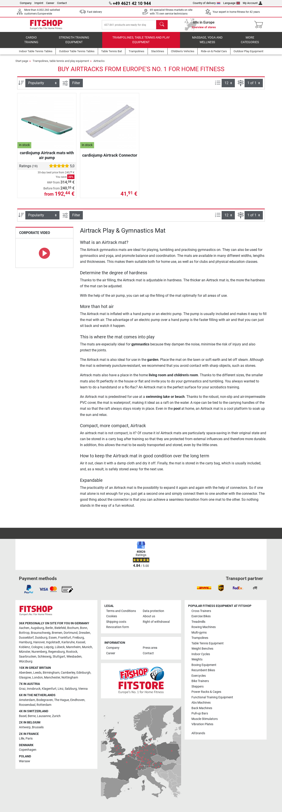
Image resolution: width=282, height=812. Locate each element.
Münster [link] (24, 652)
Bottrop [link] (24, 633)
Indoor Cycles (200, 654)
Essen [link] (53, 638)
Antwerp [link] (25, 727)
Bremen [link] (57, 633)
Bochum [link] (73, 628)
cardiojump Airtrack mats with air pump (47, 158)
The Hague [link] (61, 700)
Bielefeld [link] (60, 628)
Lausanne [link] (44, 716)
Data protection (153, 611)
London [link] (37, 677)
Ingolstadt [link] (53, 642)
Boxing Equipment (203, 665)
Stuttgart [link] (59, 656)
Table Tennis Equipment (207, 643)
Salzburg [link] (71, 689)
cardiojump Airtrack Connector (109, 158)
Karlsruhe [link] (68, 642)
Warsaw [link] (24, 761)
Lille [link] (21, 738)
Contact (62, 3)
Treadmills (198, 622)
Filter (76, 86)
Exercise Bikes (201, 616)
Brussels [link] (38, 727)
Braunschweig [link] (40, 633)
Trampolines (199, 638)
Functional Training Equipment (212, 697)
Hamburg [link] (25, 642)
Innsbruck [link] (34, 689)
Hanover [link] (39, 642)
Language (231, 3)
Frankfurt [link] (64, 638)
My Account (252, 3)
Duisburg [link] (41, 638)
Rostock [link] (71, 652)
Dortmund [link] (71, 633)
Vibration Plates (202, 724)
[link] (28, 589)
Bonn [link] (83, 628)
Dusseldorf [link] (26, 638)
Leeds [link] (37, 673)
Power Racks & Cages (206, 692)
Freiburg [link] (78, 638)
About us (149, 616)
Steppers (197, 686)
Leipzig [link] (49, 647)
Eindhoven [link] (77, 700)
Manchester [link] (52, 677)
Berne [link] (32, 716)
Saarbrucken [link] (27, 656)
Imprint (38, 3)
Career (50, 3)
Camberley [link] (68, 673)
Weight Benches (202, 649)
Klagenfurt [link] (49, 689)
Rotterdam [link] (44, 705)
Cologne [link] (37, 647)
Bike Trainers (200, 681)
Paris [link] (29, 738)
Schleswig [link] (44, 656)
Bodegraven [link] (44, 700)
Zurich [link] (56, 716)
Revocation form (117, 627)
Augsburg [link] (37, 628)
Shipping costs (116, 622)
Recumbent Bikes (203, 670)
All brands (198, 733)
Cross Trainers (201, 611)
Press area (150, 648)
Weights (196, 659)
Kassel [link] (80, 642)
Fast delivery (94, 11)
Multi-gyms (199, 632)
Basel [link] (22, 716)
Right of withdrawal (156, 622)
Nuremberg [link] (39, 652)
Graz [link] (22, 689)
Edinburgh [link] (83, 673)
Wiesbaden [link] (74, 656)
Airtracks (99, 64)
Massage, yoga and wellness (207, 43)
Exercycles (198, 676)
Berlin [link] (49, 628)
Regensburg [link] (56, 652)
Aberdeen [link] (25, 673)
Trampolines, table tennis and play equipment (141, 43)
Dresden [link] (84, 633)
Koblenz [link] (24, 647)
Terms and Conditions (121, 611)
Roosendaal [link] (27, 705)
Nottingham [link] (69, 677)
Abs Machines (201, 702)
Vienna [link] (83, 689)
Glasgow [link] (25, 677)
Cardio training (31, 43)
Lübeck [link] (60, 647)
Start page (21, 64)
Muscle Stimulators (204, 719)
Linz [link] (60, 689)
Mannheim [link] (73, 647)
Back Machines (201, 708)
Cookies (111, 616)
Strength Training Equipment (74, 43)
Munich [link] (87, 647)
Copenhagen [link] (27, 750)
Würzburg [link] (25, 661)
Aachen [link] (24, 628)
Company (26, 3)
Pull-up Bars (199, 713)
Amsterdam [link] (27, 700)
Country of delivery (206, 3)
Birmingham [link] (51, 673)
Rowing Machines (203, 627)
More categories (250, 43)
